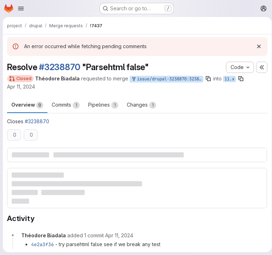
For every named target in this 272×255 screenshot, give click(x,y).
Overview (27, 105)
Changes (141, 105)
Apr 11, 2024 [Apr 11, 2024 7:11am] (21, 87)
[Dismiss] (256, 46)
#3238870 (59, 67)
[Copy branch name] (208, 78)
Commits (66, 105)
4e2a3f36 (42, 244)
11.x (229, 79)
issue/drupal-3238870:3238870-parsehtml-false (167, 79)
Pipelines (103, 105)
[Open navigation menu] (21, 8)
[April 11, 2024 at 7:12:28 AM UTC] (119, 235)
